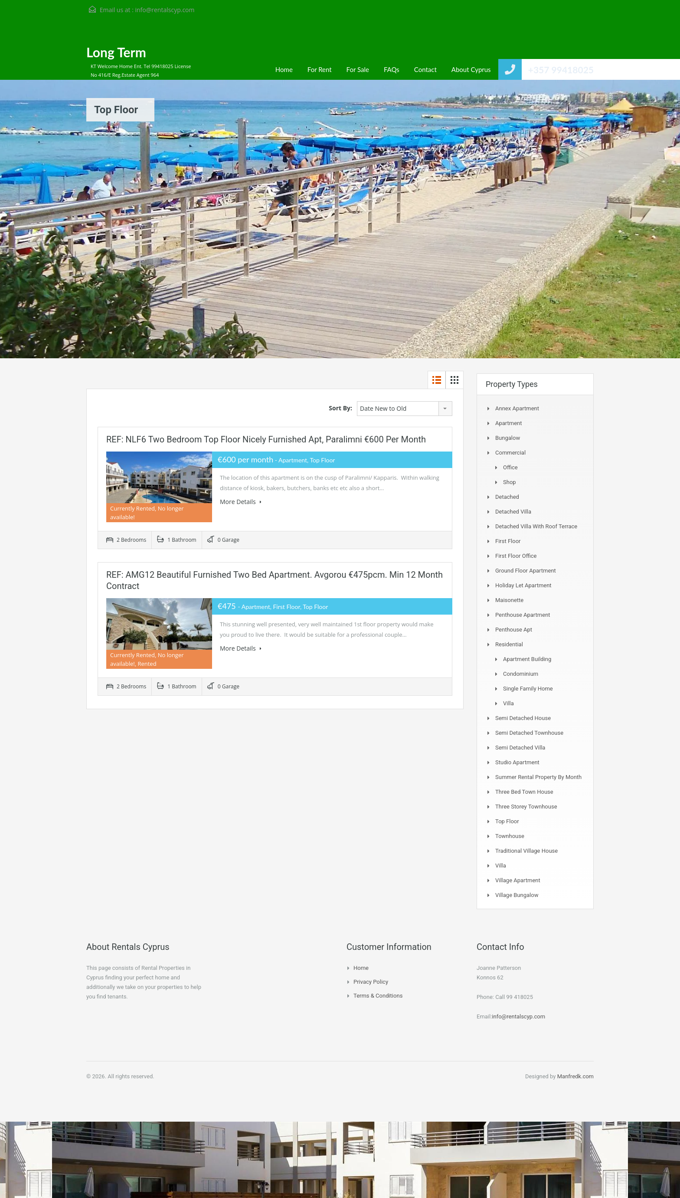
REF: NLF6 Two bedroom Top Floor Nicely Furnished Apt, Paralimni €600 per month (266, 439)
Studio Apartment (517, 762)
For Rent (319, 69)
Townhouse (509, 836)
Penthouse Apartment (522, 615)
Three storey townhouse (526, 806)
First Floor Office (515, 556)
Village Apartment (517, 880)
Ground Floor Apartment (525, 570)
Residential (509, 644)
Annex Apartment (517, 408)
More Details (241, 502)
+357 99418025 (561, 69)
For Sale (358, 69)
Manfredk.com (575, 1076)
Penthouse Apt (513, 629)
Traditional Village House (526, 851)
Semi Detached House (523, 718)
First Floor (508, 541)
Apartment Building (527, 659)
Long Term (116, 52)
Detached (507, 497)
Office (510, 467)
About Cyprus (471, 69)
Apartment (508, 423)
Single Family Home (528, 688)
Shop (509, 482)
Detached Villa (513, 511)
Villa (508, 703)
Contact (425, 69)
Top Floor (507, 821)
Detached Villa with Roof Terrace (536, 526)
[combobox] (404, 408)
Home (284, 69)
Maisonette (509, 600)
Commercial (510, 452)
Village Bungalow (516, 895)
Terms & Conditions (377, 995)
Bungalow (507, 438)
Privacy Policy (370, 982)
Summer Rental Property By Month (538, 777)
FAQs (391, 69)
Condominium (520, 674)
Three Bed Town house (524, 792)
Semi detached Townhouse (529, 733)
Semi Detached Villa (520, 747)
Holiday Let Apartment (523, 585)
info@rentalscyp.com (164, 10)
